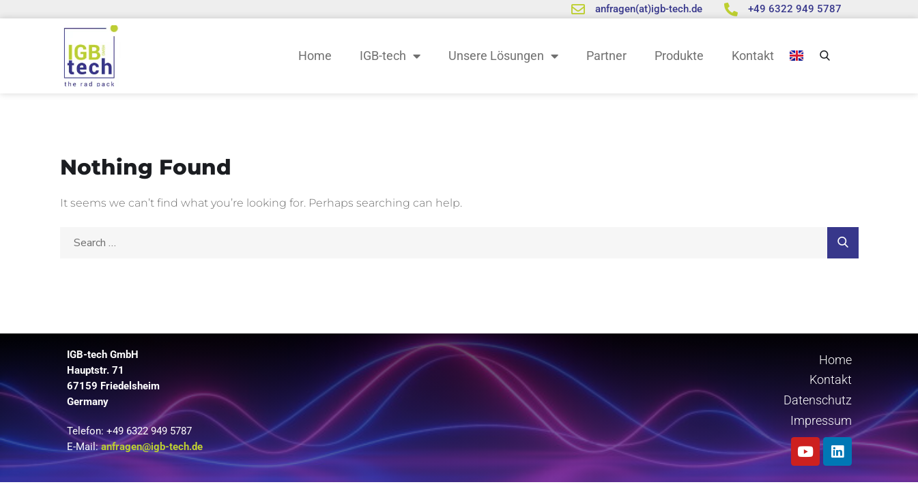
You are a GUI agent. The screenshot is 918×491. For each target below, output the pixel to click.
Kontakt (753, 55)
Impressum (821, 420)
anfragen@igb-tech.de (152, 447)
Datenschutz (818, 400)
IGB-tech (390, 56)
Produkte (679, 55)
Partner (606, 55)
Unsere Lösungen (503, 56)
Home (315, 55)
